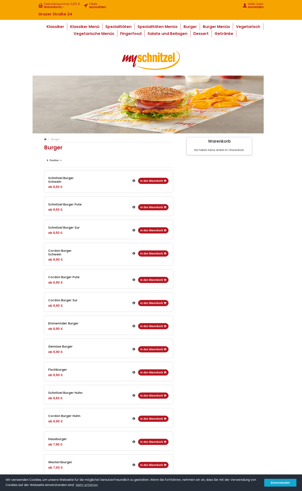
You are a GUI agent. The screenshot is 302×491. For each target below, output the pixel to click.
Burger (190, 26)
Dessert (201, 33)
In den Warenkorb (153, 180)
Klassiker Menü (84, 26)
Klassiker (55, 26)
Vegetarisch (248, 26)
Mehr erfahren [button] (87, 485)
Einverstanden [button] (280, 482)
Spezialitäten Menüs (158, 26)
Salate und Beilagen (167, 33)
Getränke (224, 33)
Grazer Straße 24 (55, 14)
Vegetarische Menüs (94, 33)
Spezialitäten (118, 26)
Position (54, 160)
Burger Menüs (216, 26)
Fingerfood (131, 33)
